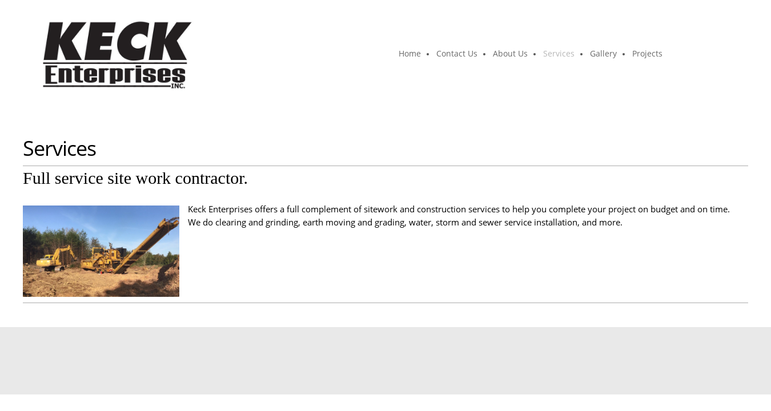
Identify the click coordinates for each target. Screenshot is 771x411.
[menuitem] (410, 54)
